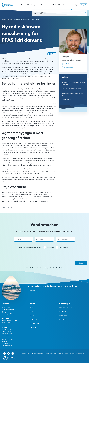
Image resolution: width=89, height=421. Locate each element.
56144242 (7, 307)
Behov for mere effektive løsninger (71, 88)
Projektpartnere (66, 99)
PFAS (31, 311)
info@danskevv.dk (9, 309)
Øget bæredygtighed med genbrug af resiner (72, 94)
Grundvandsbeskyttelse (65, 307)
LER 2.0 (32, 315)
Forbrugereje (62, 311)
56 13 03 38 (67, 64)
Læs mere (32, 290)
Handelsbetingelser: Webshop (54, 354)
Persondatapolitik (24, 354)
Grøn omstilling (63, 315)
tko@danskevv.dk (69, 67)
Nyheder (10, 19)
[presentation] (44, 255)
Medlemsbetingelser (37, 354)
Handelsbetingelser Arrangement (74, 354)
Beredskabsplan (34, 323)
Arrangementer (62, 247)
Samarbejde (33, 319)
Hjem (4, 19)
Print (51, 54)
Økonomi (33, 327)
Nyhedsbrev (49, 247)
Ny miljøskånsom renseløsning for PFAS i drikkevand (73, 83)
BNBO (32, 307)
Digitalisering (62, 319)
